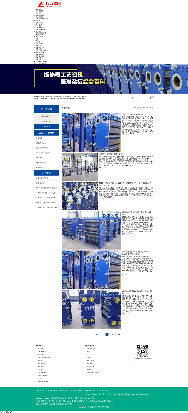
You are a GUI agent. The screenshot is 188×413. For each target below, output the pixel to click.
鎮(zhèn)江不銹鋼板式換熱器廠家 (45, 202)
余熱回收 (38, 45)
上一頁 (96, 334)
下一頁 (118, 334)
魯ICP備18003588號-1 (87, 398)
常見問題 (38, 58)
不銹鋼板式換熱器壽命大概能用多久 (46, 207)
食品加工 (38, 49)
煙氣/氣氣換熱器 (41, 33)
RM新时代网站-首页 (6, 412)
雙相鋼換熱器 (39, 167)
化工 (37, 40)
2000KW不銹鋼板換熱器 (42, 153)
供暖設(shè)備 (40, 47)
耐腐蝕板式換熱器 (41, 143)
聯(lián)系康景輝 (41, 63)
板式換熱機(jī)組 (41, 29)
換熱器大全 (40, 11)
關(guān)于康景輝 (41, 61)
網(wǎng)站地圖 (104, 390)
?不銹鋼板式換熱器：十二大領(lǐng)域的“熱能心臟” (46, 193)
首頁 (135, 108)
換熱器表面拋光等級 (41, 178)
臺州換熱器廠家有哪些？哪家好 (111, 154)
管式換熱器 (39, 17)
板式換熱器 (39, 13)
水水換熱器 (39, 24)
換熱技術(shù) (40, 56)
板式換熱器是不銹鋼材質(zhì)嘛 (45, 198)
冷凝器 (38, 20)
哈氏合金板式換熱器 (41, 148)
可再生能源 (39, 43)
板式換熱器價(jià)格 (107, 401)
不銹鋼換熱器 (40, 27)
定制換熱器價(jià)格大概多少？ (134, 114)
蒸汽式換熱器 (39, 158)
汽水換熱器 (39, 22)
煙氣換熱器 (39, 59)
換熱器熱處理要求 (41, 183)
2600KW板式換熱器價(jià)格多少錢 (46, 188)
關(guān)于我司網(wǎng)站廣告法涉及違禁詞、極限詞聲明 (54, 404)
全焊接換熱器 (40, 15)
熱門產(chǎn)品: (39, 96)
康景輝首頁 (39, 10)
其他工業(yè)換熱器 (42, 51)
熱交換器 (38, 31)
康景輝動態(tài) (40, 54)
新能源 (38, 42)
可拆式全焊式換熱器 (42, 19)
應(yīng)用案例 (41, 35)
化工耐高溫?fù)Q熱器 (42, 162)
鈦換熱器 (38, 26)
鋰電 (37, 38)
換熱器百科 (40, 52)
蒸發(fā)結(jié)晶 (41, 36)
